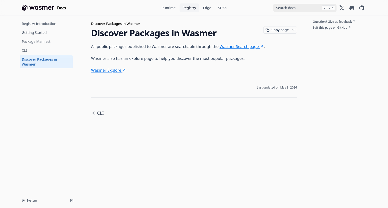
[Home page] (44, 8)
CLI (24, 50)
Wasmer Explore (108, 70)
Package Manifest (36, 41)
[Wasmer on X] (342, 7)
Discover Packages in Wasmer (39, 62)
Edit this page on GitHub (332, 28)
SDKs (222, 7)
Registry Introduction (39, 23)
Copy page (277, 29)
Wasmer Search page (241, 46)
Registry (189, 7)
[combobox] (305, 8)
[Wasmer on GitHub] (361, 7)
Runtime (169, 7)
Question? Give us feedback (334, 22)
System (29, 200)
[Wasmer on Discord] (351, 7)
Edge (207, 7)
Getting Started (34, 32)
